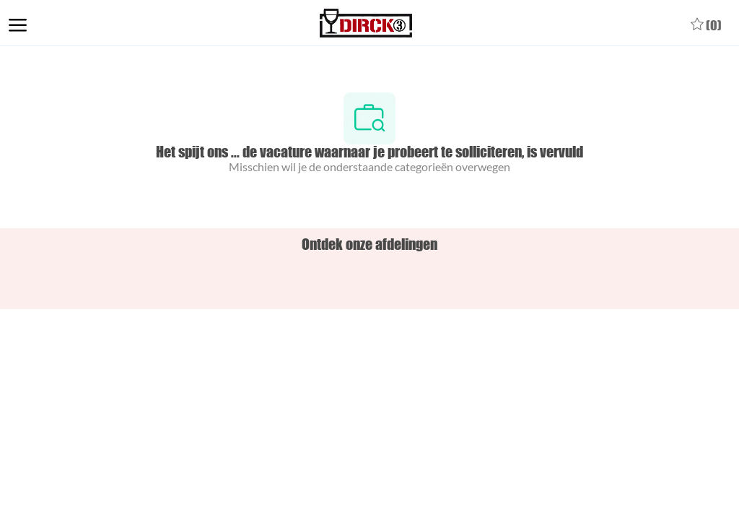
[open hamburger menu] (18, 23)
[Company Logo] (366, 23)
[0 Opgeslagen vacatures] (706, 23)
